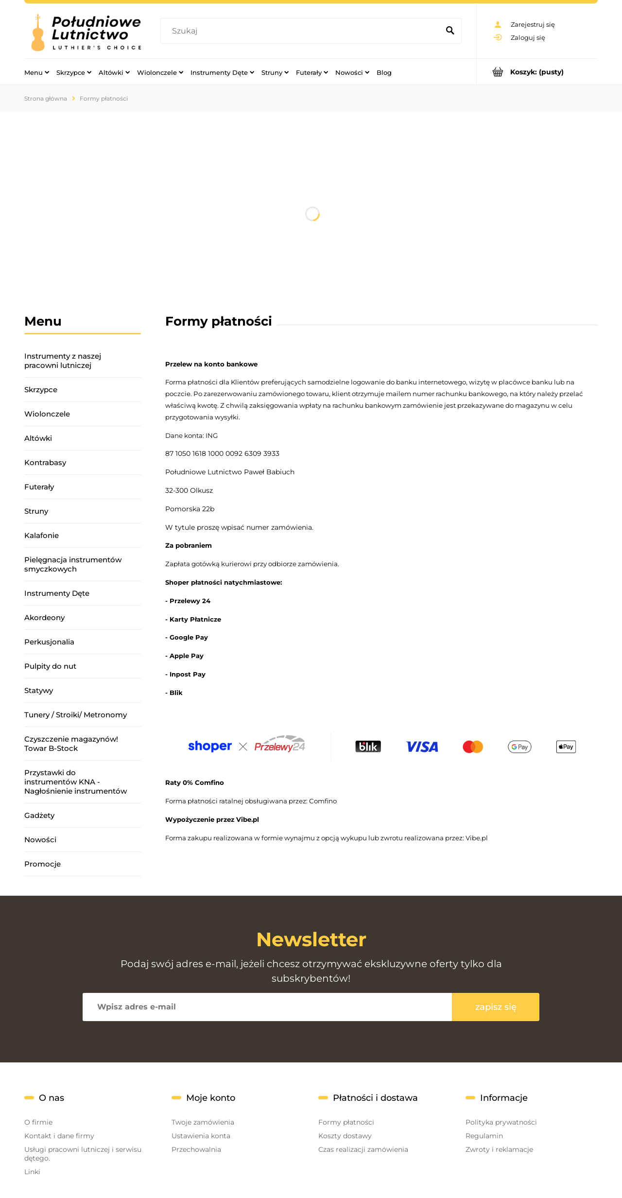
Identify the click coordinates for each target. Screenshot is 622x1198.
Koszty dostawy (345, 1135)
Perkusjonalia (49, 641)
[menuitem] (36, 72)
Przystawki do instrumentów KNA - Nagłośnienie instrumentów (75, 782)
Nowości (40, 839)
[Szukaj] (450, 31)
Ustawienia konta (201, 1135)
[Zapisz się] (495, 1007)
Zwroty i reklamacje (499, 1149)
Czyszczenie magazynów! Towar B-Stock (71, 743)
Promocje (42, 863)
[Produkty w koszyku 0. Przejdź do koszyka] (537, 72)
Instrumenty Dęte (56, 593)
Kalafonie (41, 535)
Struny (36, 511)
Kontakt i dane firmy (59, 1135)
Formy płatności (346, 1122)
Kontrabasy (45, 462)
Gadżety (39, 815)
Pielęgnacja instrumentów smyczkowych (72, 564)
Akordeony (44, 617)
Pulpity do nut (50, 666)
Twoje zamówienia (203, 1122)
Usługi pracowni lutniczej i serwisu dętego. (82, 1154)
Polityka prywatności (501, 1122)
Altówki (38, 438)
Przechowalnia (196, 1149)
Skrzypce (40, 389)
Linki (32, 1171)
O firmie (38, 1122)
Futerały (39, 486)
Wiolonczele (47, 413)
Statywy (38, 690)
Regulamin (484, 1135)
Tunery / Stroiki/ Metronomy (75, 714)
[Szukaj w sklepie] (302, 31)
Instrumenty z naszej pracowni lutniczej (62, 360)
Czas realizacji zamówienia (363, 1149)
